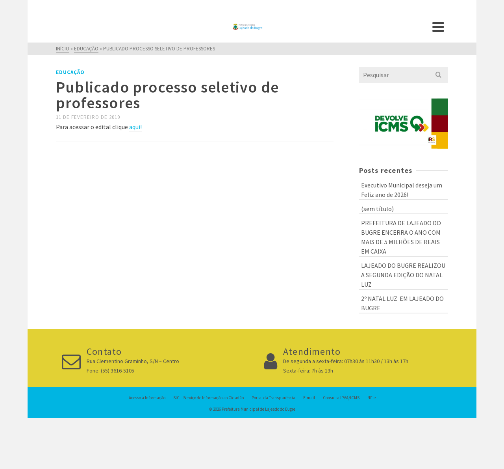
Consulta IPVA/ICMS (341, 397)
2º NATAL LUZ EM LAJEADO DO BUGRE (402, 303)
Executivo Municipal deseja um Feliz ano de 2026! (401, 189)
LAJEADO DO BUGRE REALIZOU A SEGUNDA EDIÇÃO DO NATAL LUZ (403, 274)
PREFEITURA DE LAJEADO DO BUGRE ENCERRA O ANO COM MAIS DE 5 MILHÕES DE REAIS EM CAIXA (401, 237)
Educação (70, 72)
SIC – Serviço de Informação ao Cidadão (208, 397)
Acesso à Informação (147, 397)
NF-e (371, 397)
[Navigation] (438, 27)
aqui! (135, 127)
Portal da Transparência (273, 397)
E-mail (309, 397)
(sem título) (377, 209)
